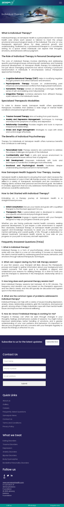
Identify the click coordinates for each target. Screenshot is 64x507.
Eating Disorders (9, 440)
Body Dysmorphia (10, 459)
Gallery (6, 404)
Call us (9, 505)
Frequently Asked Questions (14, 412)
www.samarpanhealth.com (13, 482)
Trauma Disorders (10, 444)
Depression (7, 448)
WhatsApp (32, 505)
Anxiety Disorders (10, 452)
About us (6, 400)
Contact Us (7, 419)
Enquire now (55, 505)
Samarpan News (10, 415)
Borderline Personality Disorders (16, 463)
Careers (6, 408)
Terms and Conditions (12, 423)
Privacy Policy (8, 426)
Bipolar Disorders (10, 455)
